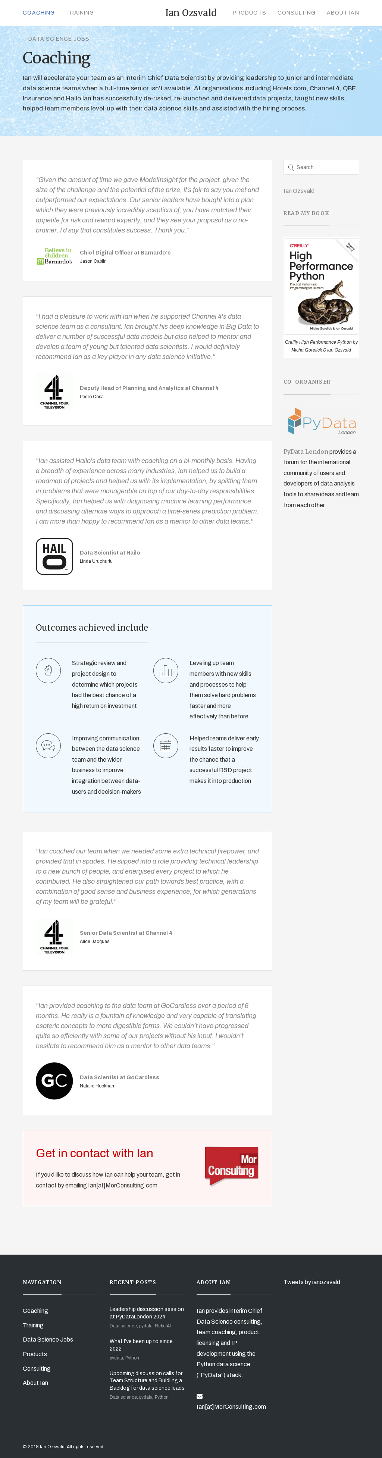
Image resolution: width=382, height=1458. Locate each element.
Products (249, 13)
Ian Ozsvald (299, 191)
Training (80, 13)
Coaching (38, 13)
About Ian (343, 13)
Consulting (297, 13)
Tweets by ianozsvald (312, 1282)
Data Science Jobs (59, 39)
